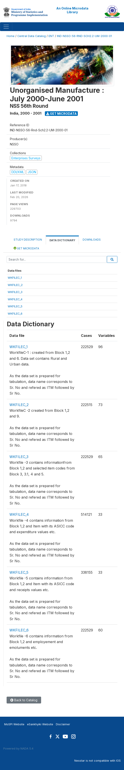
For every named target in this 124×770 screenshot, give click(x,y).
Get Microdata (61, 113)
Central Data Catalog (31, 36)
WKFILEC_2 (15, 285)
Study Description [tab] (28, 239)
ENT (51, 36)
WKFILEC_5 (15, 306)
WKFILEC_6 (15, 313)
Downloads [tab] (92, 239)
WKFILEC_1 (15, 277)
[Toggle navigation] (6, 26)
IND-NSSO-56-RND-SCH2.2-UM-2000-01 (84, 36)
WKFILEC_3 (15, 292)
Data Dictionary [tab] (62, 240)
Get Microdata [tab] (26, 248)
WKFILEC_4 (15, 299)
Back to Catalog (23, 700)
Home (11, 36)
